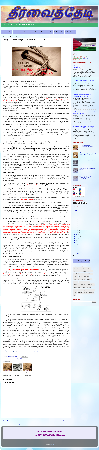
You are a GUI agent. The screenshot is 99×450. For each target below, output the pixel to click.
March (75, 248)
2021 (76, 219)
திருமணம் (83, 279)
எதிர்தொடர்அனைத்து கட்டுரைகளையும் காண (15, 351)
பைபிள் (83, 287)
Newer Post (6, 421)
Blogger (52, 444)
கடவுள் (84, 273)
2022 (76, 216)
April (75, 246)
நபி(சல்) (89, 279)
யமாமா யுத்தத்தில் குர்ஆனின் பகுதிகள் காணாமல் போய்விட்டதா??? (86, 177)
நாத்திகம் (76, 281)
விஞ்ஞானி (91, 292)
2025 (76, 210)
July (75, 240)
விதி (75, 295)
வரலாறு (85, 292)
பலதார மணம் (83, 284)
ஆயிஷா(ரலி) (76, 271)
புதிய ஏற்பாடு (91, 284)
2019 (76, 223)
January (76, 253)
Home (36, 421)
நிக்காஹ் (81, 281)
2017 (76, 227)
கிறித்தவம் (90, 273)
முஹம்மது (92, 289)
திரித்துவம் (86, 276)
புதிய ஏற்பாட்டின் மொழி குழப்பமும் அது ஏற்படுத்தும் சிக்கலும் (86, 146)
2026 (76, 208)
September (77, 236)
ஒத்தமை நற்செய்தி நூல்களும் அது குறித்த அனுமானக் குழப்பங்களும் (87, 153)
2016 (76, 229)
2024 (76, 212)
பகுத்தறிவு (87, 281)
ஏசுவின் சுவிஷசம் (77, 273)
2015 (76, 255)
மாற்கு (13, 358)
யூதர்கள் (80, 292)
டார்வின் (75, 276)
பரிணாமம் (76, 284)
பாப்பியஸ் (9, 358)
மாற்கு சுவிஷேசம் (20, 358)
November (76, 232)
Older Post (66, 421)
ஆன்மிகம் (88, 268)
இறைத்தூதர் (83, 271)
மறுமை (75, 289)
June (75, 242)
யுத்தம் (75, 292)
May (75, 244)
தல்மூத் (80, 276)
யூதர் (26, 358)
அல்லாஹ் (82, 268)
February (76, 250)
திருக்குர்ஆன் (76, 279)
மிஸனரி (80, 289)
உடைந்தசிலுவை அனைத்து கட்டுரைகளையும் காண (44, 351)
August (76, 238)
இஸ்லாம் (90, 271)
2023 (76, 214)
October (76, 234)
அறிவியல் (76, 268)
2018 (76, 225)
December (76, 230)
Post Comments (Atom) (14, 424)
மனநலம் (89, 287)
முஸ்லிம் (86, 289)
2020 (76, 221)
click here (85, 58)
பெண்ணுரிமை (77, 287)
